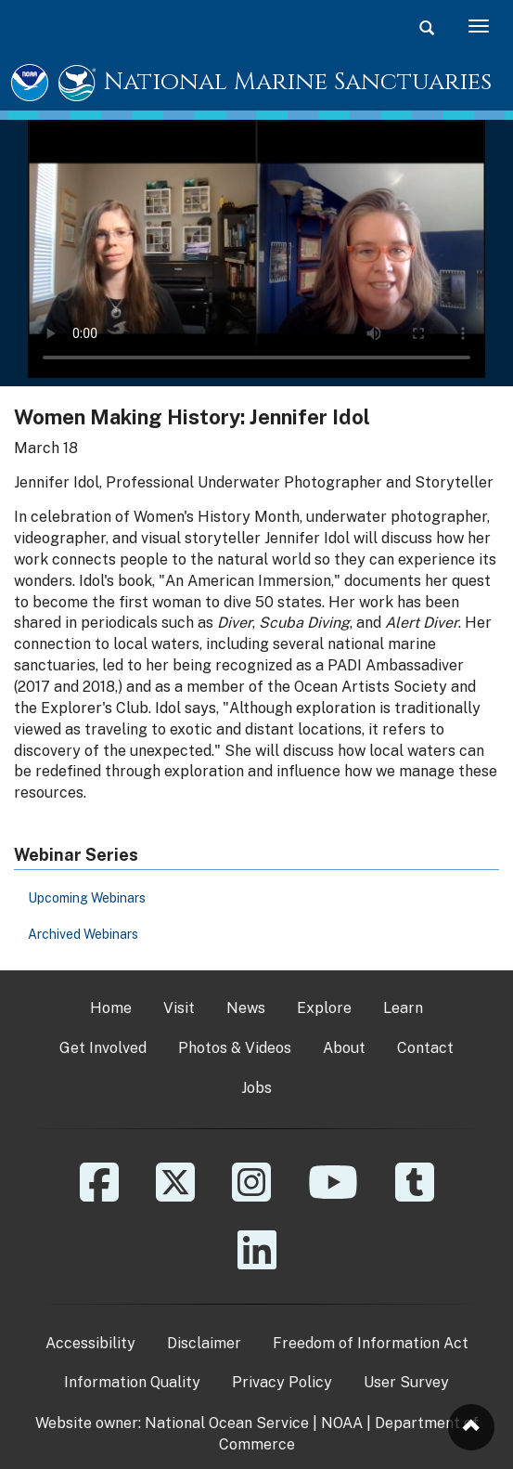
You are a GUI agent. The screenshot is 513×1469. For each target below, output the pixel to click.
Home (111, 1008)
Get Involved (103, 1048)
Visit (179, 1008)
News (245, 1008)
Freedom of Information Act (370, 1343)
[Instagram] (251, 1195)
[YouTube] (333, 1195)
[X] (175, 1195)
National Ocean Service (227, 1423)
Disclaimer (204, 1343)
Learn (403, 1008)
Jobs (256, 1088)
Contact (425, 1048)
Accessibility (90, 1343)
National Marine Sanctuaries (298, 82)
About (344, 1048)
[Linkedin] (257, 1263)
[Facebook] (99, 1195)
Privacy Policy (282, 1382)
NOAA (342, 1423)
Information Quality (132, 1382)
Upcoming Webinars (87, 897)
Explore (324, 1008)
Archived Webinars (83, 934)
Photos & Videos (234, 1048)
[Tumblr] (415, 1195)
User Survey (406, 1382)
